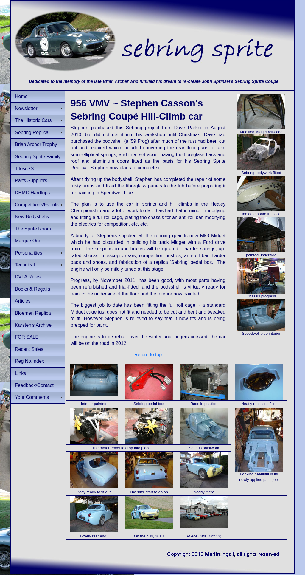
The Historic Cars (33, 120)
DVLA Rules (28, 276)
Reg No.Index (29, 361)
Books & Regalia (32, 289)
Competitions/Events (37, 204)
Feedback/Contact (34, 385)
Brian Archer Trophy (36, 144)
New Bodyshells (32, 216)
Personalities (28, 252)
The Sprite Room (33, 228)
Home (21, 96)
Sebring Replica (32, 132)
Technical (25, 264)
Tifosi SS (24, 168)
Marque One (28, 240)
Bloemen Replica (33, 313)
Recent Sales (29, 349)
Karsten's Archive (33, 325)
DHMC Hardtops (32, 192)
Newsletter (26, 108)
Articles (22, 300)
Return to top (148, 354)
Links (20, 373)
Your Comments (32, 397)
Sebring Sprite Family (37, 156)
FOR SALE (26, 337)
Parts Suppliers (31, 180)
